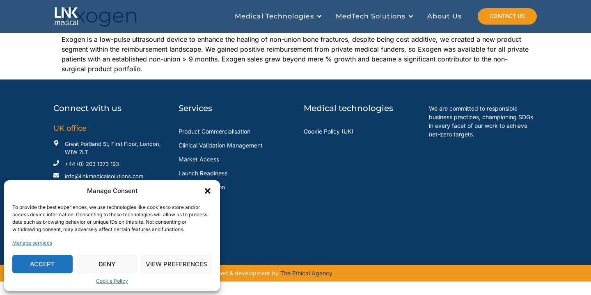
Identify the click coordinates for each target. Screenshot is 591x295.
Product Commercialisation (214, 131)
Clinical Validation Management (221, 145)
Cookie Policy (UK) (328, 131)
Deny (106, 264)
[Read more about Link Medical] (78, 16)
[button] (208, 191)
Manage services (32, 243)
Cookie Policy (112, 281)
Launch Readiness (203, 173)
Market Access (199, 159)
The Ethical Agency (306, 273)
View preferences (176, 264)
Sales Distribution (202, 187)
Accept (42, 264)
